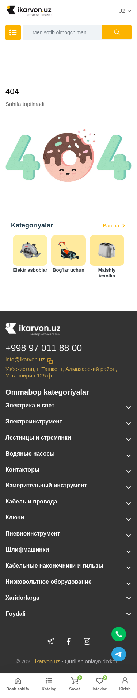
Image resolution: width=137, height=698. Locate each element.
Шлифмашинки (27, 549)
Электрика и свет (29, 405)
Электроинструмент (33, 421)
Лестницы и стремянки (38, 437)
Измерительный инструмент (46, 485)
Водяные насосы (30, 453)
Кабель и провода (31, 501)
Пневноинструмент (32, 533)
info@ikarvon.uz (25, 359)
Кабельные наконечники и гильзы (54, 566)
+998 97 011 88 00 (43, 348)
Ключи (14, 517)
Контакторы (22, 470)
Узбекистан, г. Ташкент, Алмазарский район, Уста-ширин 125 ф (61, 372)
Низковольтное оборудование (48, 582)
